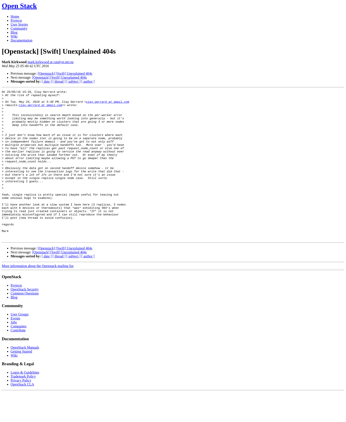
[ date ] (47, 81)
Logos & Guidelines (25, 402)
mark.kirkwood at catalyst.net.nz (50, 62)
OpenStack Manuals (25, 377)
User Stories (19, 24)
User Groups (19, 344)
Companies (18, 356)
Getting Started (21, 381)
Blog (14, 32)
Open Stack (19, 6)
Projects (16, 20)
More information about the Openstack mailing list (37, 296)
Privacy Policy (21, 410)
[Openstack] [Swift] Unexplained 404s (65, 73)
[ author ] (88, 81)
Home (15, 16)
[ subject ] (73, 81)
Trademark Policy (23, 406)
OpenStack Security (25, 319)
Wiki (14, 36)
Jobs (14, 352)
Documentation (21, 40)
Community (19, 28)
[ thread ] (59, 81)
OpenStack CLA (22, 414)
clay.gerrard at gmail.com (107, 104)
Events (15, 348)
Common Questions (25, 323)
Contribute (18, 360)
